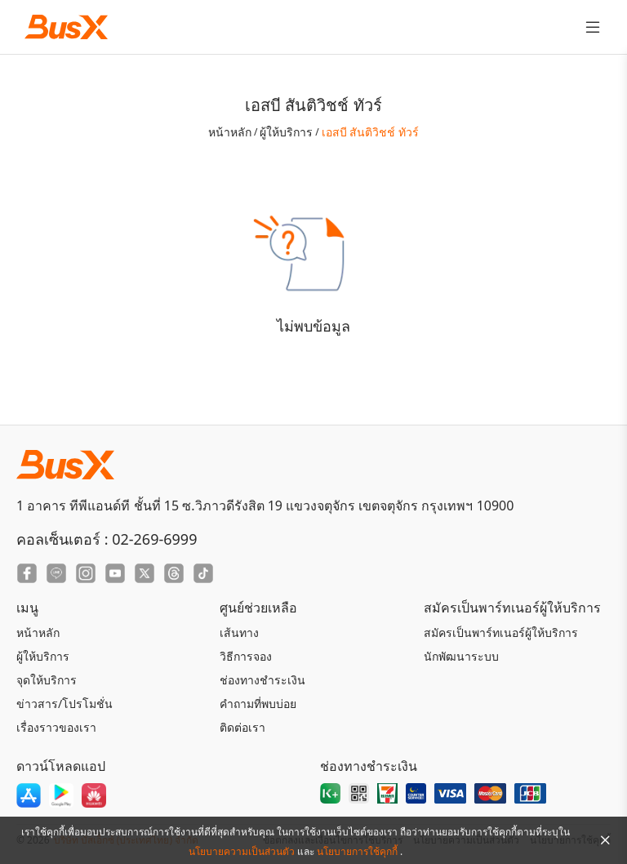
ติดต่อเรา (242, 727)
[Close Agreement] (605, 840)
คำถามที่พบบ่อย (258, 703)
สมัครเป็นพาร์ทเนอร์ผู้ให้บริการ (501, 632)
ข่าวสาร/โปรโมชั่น (64, 703)
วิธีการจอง (246, 656)
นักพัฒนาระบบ (461, 656)
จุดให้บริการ (46, 680)
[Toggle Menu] (593, 27)
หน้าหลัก (229, 132)
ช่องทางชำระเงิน (262, 680)
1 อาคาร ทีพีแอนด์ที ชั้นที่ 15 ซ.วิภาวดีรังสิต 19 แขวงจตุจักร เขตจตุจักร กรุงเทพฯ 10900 (265, 505)
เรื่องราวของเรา (56, 727)
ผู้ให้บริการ (286, 132)
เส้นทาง (239, 632)
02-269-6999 (154, 539)
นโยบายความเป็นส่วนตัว (243, 851)
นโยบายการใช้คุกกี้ (358, 851)
